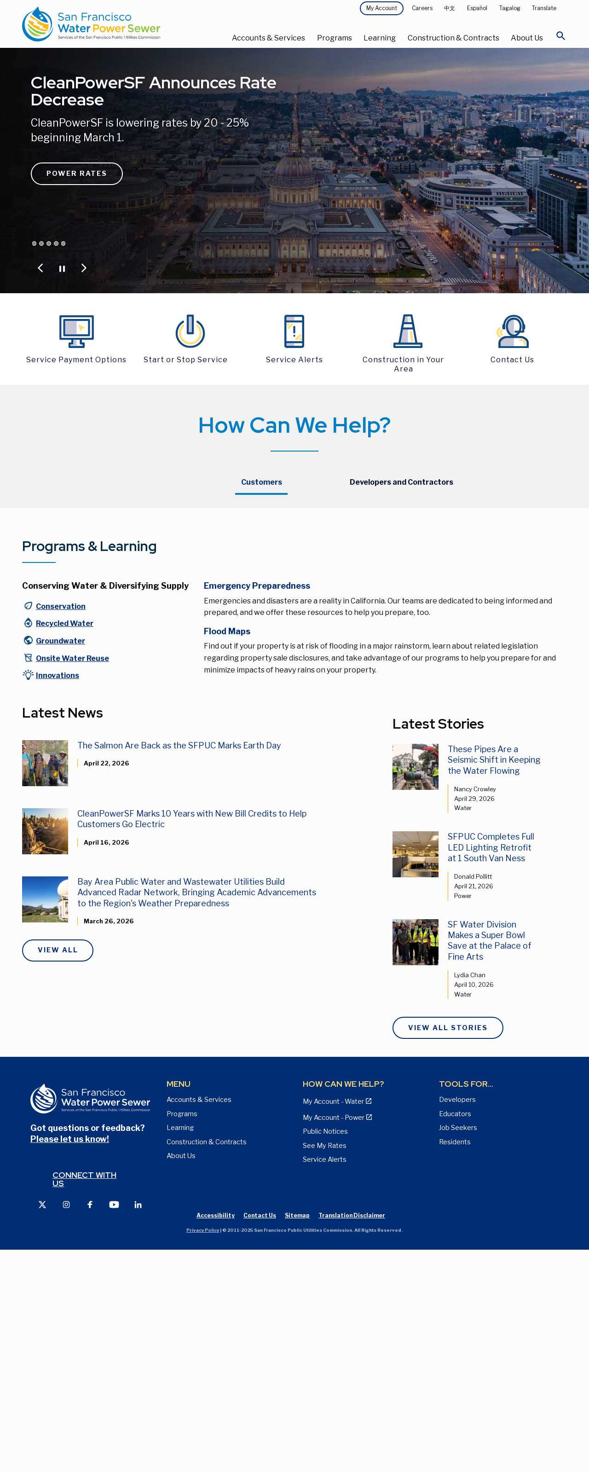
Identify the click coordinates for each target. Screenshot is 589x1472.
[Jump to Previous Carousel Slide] (40, 268)
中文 (449, 8)
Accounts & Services (268, 38)
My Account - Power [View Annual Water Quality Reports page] (333, 1340)
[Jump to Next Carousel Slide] (84, 268)
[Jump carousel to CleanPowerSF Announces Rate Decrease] (34, 243)
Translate (544, 8)
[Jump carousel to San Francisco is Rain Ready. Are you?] (56, 243)
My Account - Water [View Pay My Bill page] (333, 1324)
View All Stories (448, 1250)
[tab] (261, 483)
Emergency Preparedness (257, 808)
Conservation (61, 828)
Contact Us (424, 570)
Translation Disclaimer (351, 1437)
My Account (381, 8)
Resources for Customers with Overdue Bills (291, 609)
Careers (422, 8)
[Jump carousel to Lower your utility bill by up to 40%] (63, 243)
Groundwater (60, 863)
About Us (527, 38)
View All (58, 1172)
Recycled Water (64, 845)
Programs (334, 38)
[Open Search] (561, 38)
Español (477, 8)
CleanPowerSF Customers (448, 553)
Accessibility (215, 1437)
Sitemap (297, 1437)
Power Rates (76, 173)
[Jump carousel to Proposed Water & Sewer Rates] (41, 243)
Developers (457, 1322)
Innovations (57, 897)
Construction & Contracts (453, 38)
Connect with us (84, 1401)
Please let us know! (69, 1361)
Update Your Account (262, 553)
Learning (380, 38)
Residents (455, 1364)
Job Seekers (458, 1350)
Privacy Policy (202, 1452)
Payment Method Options (270, 588)
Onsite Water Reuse (72, 880)
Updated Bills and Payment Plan (279, 630)
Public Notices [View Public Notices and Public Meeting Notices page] (325, 1354)
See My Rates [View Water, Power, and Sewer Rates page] (324, 1367)
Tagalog (509, 8)
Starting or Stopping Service (273, 535)
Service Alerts (324, 1382)
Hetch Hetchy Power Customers (457, 535)
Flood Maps (227, 853)
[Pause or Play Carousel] (62, 268)
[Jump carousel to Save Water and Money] (48, 243)
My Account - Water (260, 570)
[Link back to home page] (113, 23)
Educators (455, 1336)
